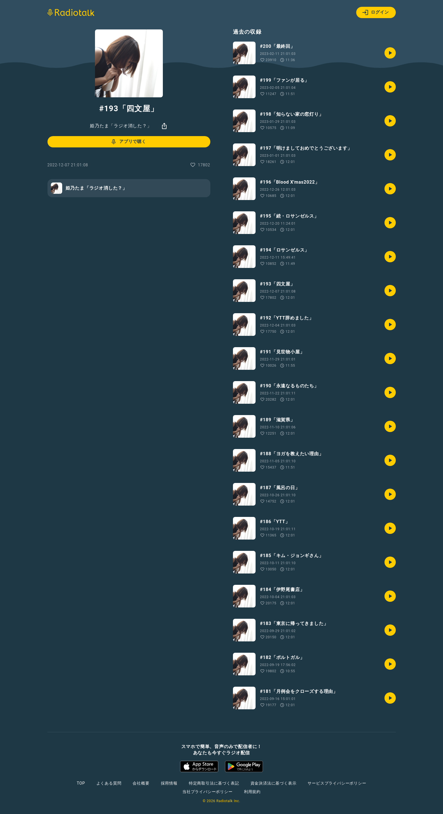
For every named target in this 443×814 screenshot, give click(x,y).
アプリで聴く (128, 141)
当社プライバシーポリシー (207, 791)
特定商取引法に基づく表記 (214, 783)
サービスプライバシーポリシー (337, 783)
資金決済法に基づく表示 (273, 783)
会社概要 (141, 783)
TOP (81, 783)
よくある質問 (109, 783)
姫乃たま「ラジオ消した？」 (121, 125)
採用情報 (169, 783)
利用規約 (252, 791)
